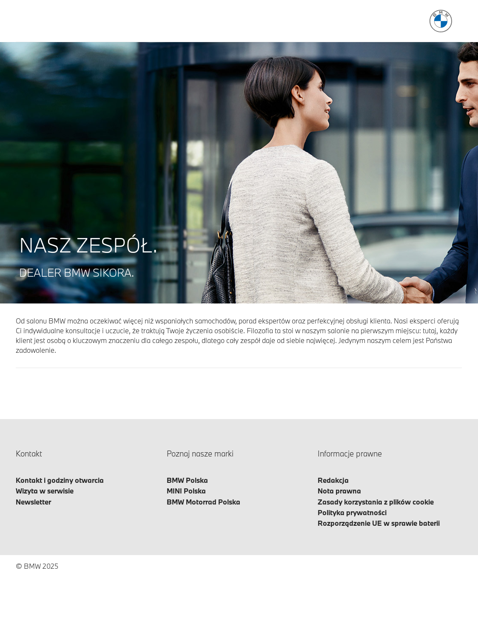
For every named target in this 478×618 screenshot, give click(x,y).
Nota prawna (339, 490)
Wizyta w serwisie (45, 490)
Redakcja (333, 480)
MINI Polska (186, 490)
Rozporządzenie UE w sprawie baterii (379, 523)
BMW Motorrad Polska (203, 501)
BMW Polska (187, 480)
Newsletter (33, 501)
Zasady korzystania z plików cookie (376, 501)
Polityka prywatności (352, 512)
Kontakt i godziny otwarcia (60, 480)
